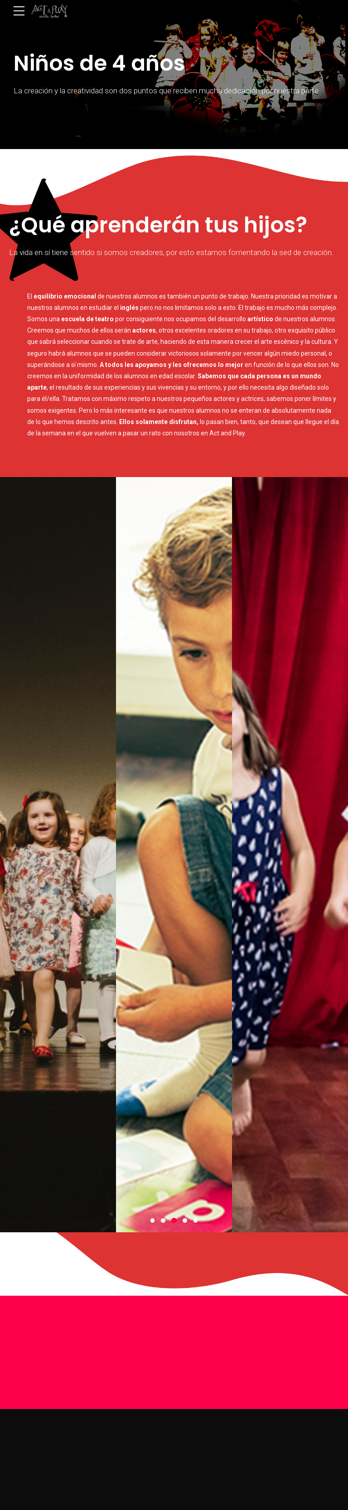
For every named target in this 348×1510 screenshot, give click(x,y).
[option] (58, 854)
